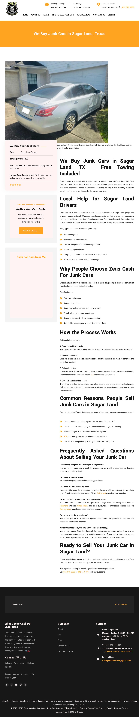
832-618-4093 (84, 572)
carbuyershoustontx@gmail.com (116, 660)
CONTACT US (99, 15)
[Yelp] (7, 685)
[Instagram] (11, 685)
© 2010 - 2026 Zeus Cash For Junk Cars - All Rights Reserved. (37, 708)
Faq (59, 635)
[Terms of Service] (87, 708)
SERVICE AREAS (83, 15)
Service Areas (65, 509)
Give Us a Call (31, 231)
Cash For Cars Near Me (31, 257)
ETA (92, 375)
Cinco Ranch (82, 506)
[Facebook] (25, 685)
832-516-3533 (69, 572)
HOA (65, 436)
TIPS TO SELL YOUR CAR (63, 15)
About (60, 629)
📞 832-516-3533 (126, 7)
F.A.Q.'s (46, 15)
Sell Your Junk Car (65, 651)
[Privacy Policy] (70, 708)
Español (111, 15)
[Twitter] (20, 685)
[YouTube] (16, 685)
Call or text (101, 493)
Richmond (64, 506)
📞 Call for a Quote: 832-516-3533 (117, 651)
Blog (60, 640)
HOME (25, 15)
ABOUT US (35, 15)
